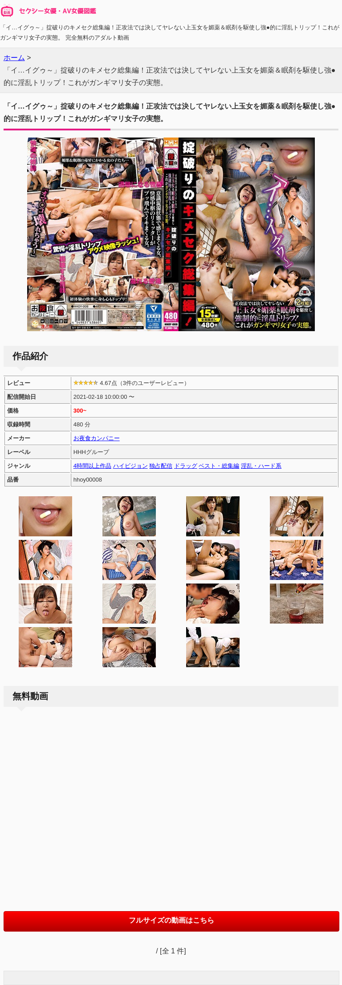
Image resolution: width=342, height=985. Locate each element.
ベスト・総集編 (219, 465)
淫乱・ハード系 (261, 465)
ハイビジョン (130, 465)
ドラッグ (185, 465)
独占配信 (160, 465)
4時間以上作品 (92, 465)
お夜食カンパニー (96, 438)
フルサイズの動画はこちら (171, 920)
